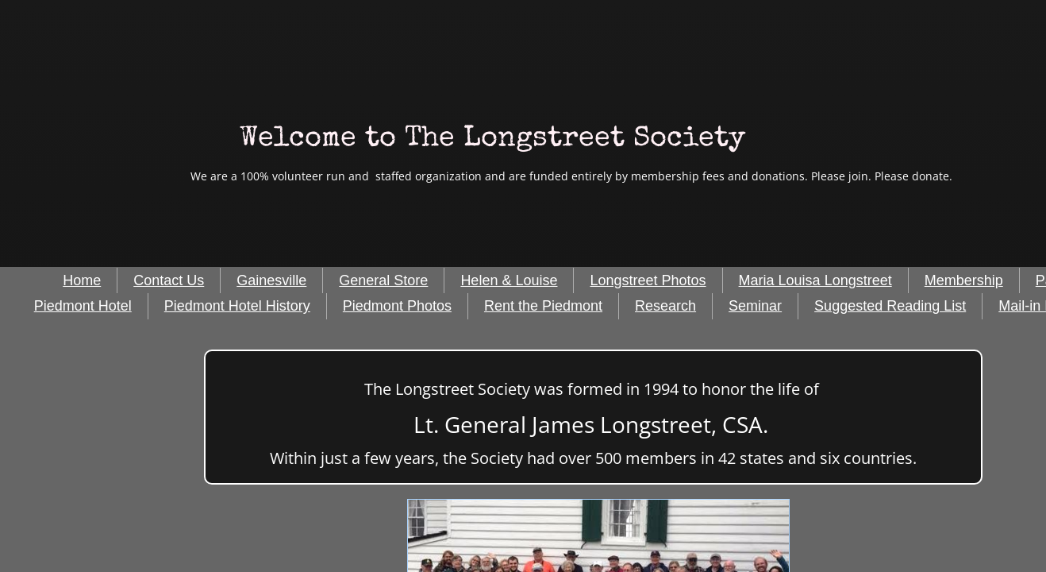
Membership (964, 280)
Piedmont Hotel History (237, 306)
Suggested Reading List (890, 306)
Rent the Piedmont (543, 306)
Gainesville (271, 280)
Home (82, 280)
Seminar (755, 306)
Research (665, 306)
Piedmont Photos (397, 306)
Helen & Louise (508, 280)
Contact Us (168, 280)
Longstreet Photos (648, 280)
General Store (383, 280)
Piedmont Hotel (83, 306)
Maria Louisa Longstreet (815, 280)
